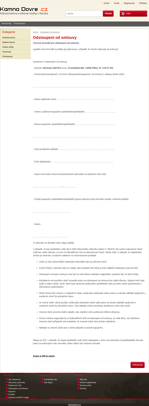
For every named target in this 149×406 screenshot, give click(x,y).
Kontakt (11, 394)
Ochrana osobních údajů (18, 397)
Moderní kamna (8, 42)
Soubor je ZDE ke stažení (44, 356)
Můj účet (83, 379)
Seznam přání (85, 385)
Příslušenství (19, 23)
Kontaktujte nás (50, 379)
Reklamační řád (14, 385)
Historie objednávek (88, 382)
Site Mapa (48, 382)
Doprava (11, 391)
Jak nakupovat (14, 379)
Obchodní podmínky (16, 382)
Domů (106, 3)
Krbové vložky (8, 47)
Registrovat (129, 3)
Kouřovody (6, 23)
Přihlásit (143, 3)
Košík (116, 3)
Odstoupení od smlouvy (50, 32)
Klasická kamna (8, 38)
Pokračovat (138, 365)
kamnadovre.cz (74, 405)
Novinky (83, 388)
